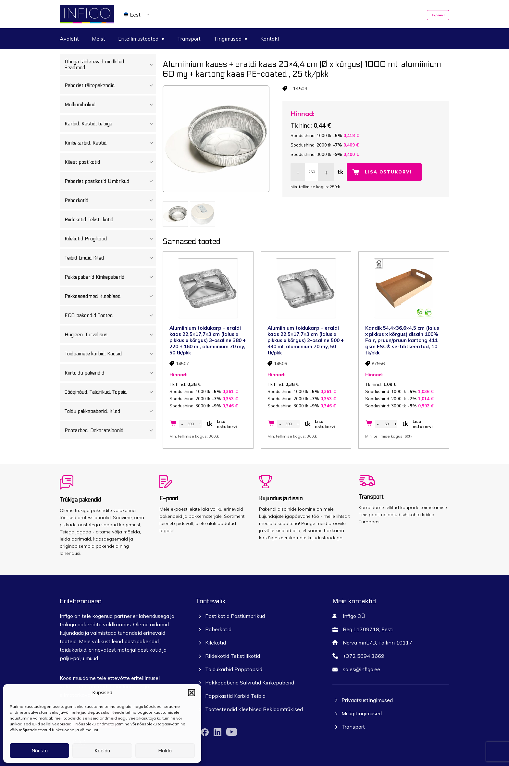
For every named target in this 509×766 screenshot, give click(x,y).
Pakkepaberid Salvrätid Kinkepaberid (249, 682)
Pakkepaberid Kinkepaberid (110, 277)
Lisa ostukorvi (388, 171)
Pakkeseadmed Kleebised (110, 296)
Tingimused (230, 38)
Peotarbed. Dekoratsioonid (110, 430)
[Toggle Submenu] (151, 64)
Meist (98, 38)
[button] (191, 692)
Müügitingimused (361, 713)
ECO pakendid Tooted (110, 315)
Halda (165, 750)
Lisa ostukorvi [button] (227, 424)
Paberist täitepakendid (110, 85)
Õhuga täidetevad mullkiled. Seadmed (110, 64)
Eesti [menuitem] (136, 14)
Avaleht (69, 38)
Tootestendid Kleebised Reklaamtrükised (254, 709)
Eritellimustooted (141, 38)
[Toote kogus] (311, 172)
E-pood (438, 15)
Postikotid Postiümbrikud (235, 616)
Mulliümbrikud (110, 104)
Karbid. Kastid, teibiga (110, 124)
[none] (137, 14)
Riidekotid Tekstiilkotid (110, 219)
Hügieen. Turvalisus (110, 334)
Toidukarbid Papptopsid (233, 669)
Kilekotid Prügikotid (110, 239)
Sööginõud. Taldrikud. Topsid (110, 392)
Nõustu (39, 750)
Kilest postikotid (110, 162)
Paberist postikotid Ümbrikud (110, 181)
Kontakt (269, 38)
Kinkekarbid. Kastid (110, 143)
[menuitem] (137, 14)
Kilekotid (215, 642)
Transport (189, 38)
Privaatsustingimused (367, 700)
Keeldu (102, 750)
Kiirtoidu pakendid (110, 373)
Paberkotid (110, 200)
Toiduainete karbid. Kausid (110, 354)
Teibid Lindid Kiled (110, 258)
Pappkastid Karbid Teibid (235, 696)
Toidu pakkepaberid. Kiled (110, 411)
